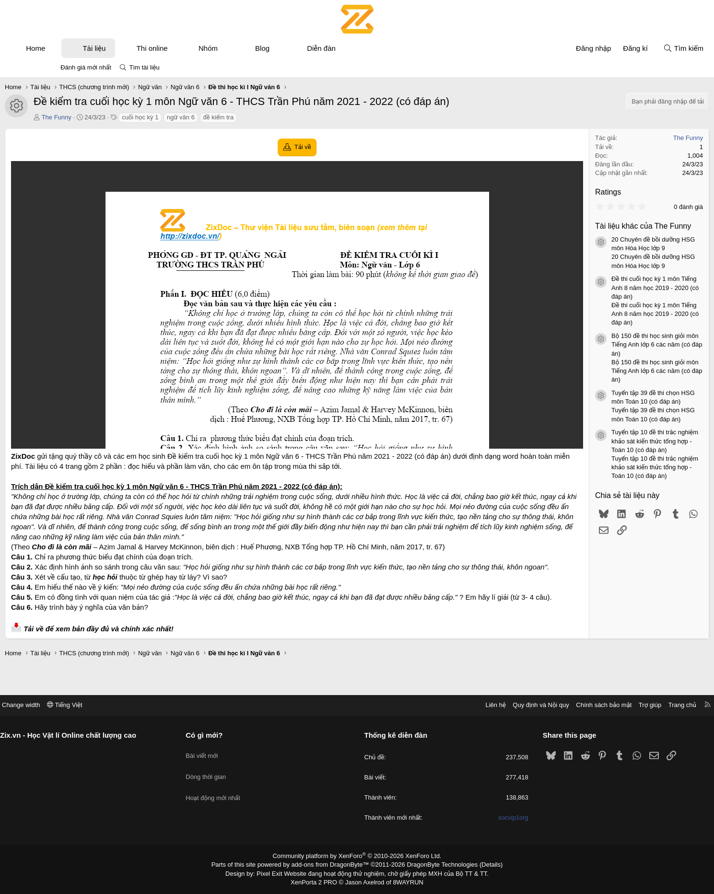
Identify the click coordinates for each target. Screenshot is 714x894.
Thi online (197, 48)
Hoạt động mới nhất (239, 788)
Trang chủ (630, 707)
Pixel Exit (276, 874)
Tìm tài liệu (144, 67)
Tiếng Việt (117, 707)
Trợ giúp (597, 707)
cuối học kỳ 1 (185, 117)
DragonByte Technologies (435, 866)
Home (81, 48)
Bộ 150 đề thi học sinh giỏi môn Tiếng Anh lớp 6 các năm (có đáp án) (611, 344)
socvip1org (487, 820)
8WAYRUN (404, 882)
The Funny (102, 117)
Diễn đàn (366, 48)
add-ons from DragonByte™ (332, 866)
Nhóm (253, 48)
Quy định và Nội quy (488, 707)
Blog (308, 48)
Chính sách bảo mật (551, 707)
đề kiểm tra (263, 117)
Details (481, 866)
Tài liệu (139, 48)
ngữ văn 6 (226, 117)
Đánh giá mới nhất (85, 67)
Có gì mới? (230, 737)
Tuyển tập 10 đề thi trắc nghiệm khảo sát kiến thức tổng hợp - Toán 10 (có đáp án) (609, 441)
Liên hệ (443, 707)
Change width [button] (74, 707)
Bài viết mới (228, 753)
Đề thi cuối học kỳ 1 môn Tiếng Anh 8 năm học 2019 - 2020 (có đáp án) (610, 287)
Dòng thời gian (232, 771)
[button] (99, 48)
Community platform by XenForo (357, 858)
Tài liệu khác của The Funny (598, 226)
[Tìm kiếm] (638, 48)
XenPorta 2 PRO (317, 882)
